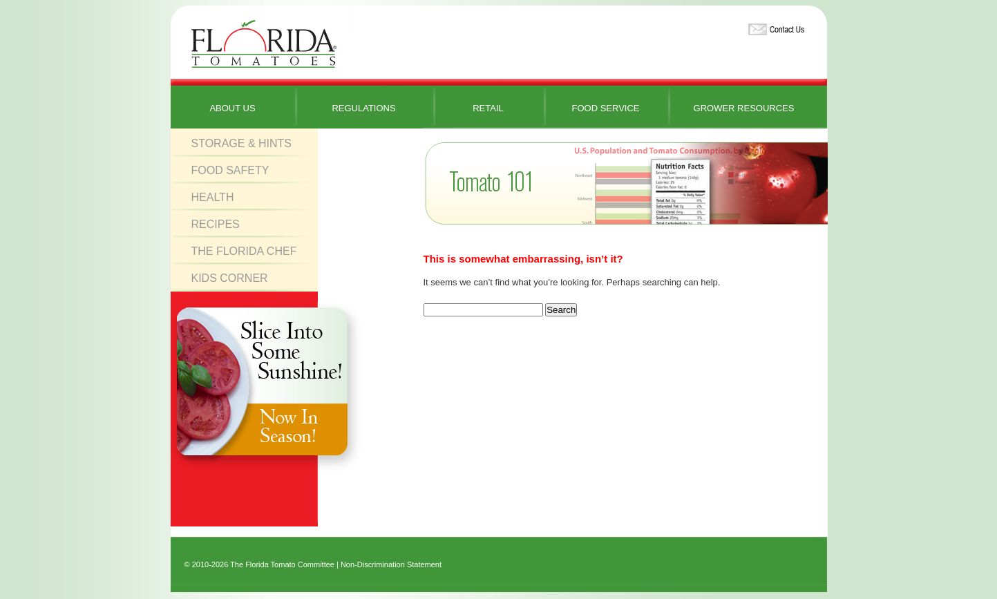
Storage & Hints (241, 143)
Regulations (363, 108)
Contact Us (774, 26)
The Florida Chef (244, 251)
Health (212, 197)
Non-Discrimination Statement (391, 564)
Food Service (605, 108)
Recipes (215, 224)
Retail (488, 108)
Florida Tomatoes (263, 44)
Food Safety (230, 170)
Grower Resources (744, 108)
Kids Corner (229, 278)
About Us (232, 108)
